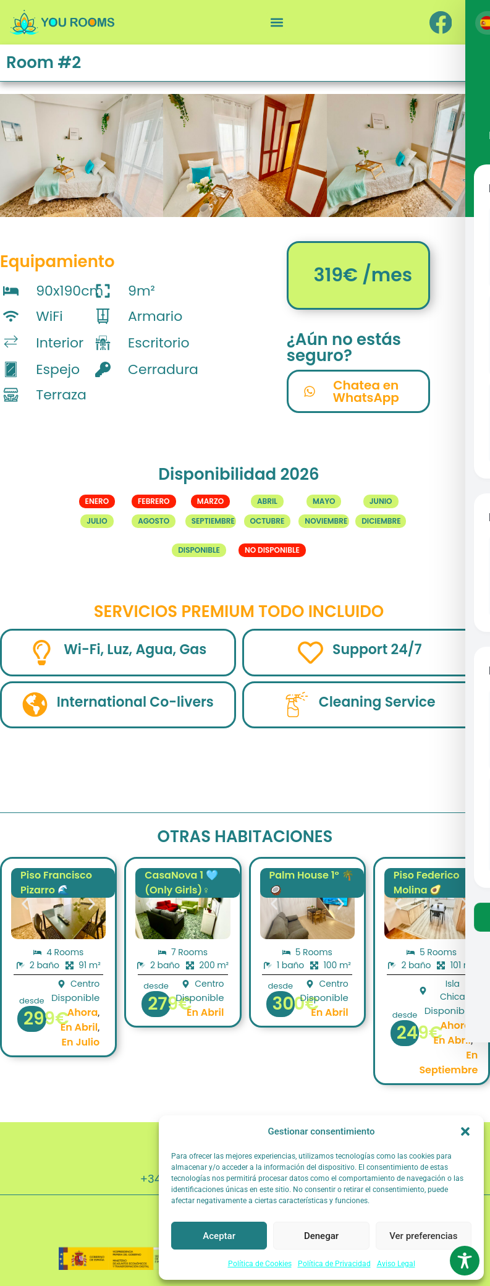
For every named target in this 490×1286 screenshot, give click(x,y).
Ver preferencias (423, 1235)
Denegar (321, 1235)
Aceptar (219, 1235)
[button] (465, 1131)
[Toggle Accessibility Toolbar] (465, 1261)
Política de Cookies (260, 1263)
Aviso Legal (396, 1263)
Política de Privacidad (334, 1263)
